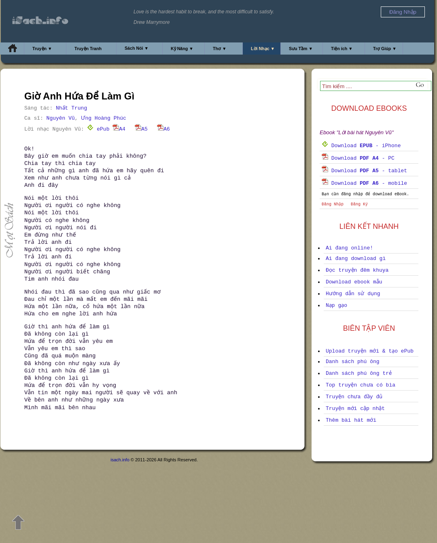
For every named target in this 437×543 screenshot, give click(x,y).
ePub (98, 129)
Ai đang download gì (356, 259)
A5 (141, 129)
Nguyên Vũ (61, 118)
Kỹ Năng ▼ (182, 48)
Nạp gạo (336, 305)
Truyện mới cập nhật (355, 409)
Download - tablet (364, 171)
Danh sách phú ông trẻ (359, 373)
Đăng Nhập (333, 204)
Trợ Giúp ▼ (385, 48)
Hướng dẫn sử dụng (353, 294)
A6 (163, 129)
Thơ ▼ (220, 48)
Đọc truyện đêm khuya (357, 270)
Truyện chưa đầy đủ (354, 397)
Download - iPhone (361, 146)
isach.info (119, 459)
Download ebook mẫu (354, 282)
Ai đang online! (349, 248)
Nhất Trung (71, 108)
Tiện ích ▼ (342, 48)
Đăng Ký (359, 204)
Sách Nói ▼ (136, 48)
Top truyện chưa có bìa (360, 385)
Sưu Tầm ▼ (301, 48)
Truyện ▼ (42, 48)
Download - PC (358, 158)
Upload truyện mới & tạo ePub (370, 351)
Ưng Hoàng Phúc (103, 118)
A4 (118, 129)
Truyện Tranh (88, 48)
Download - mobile (364, 183)
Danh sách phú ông (353, 362)
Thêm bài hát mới (351, 420)
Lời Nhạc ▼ (263, 48)
